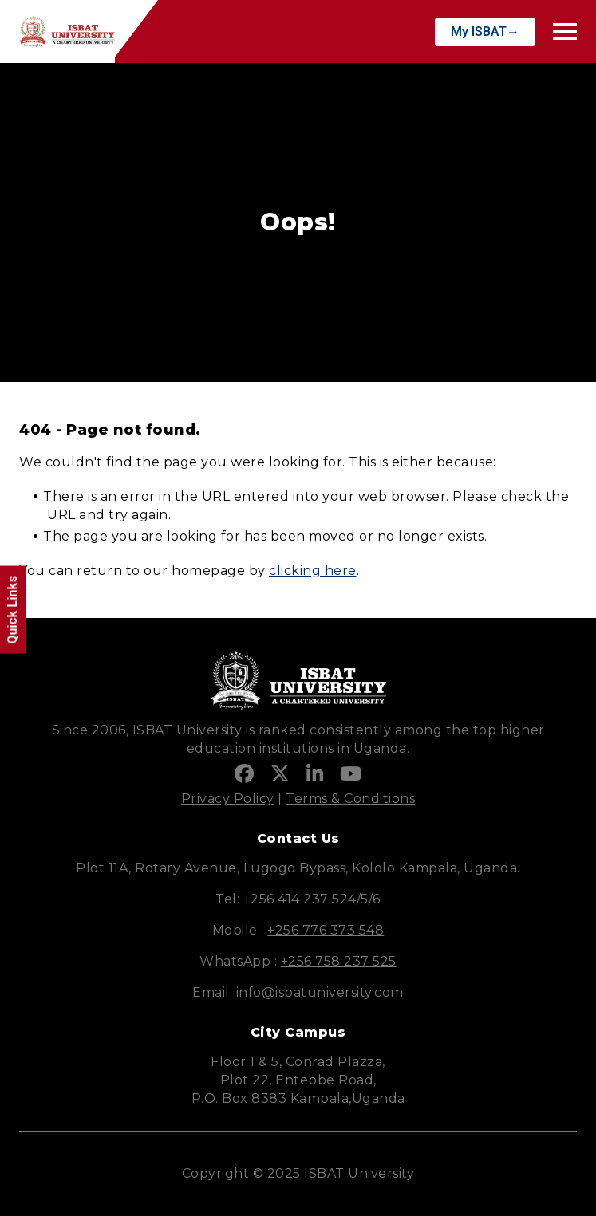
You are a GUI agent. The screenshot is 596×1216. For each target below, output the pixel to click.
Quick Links (12, 610)
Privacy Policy (227, 798)
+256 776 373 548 (325, 930)
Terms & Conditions (350, 798)
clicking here (313, 570)
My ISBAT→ (485, 31)
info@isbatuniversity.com (320, 992)
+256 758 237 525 (339, 961)
